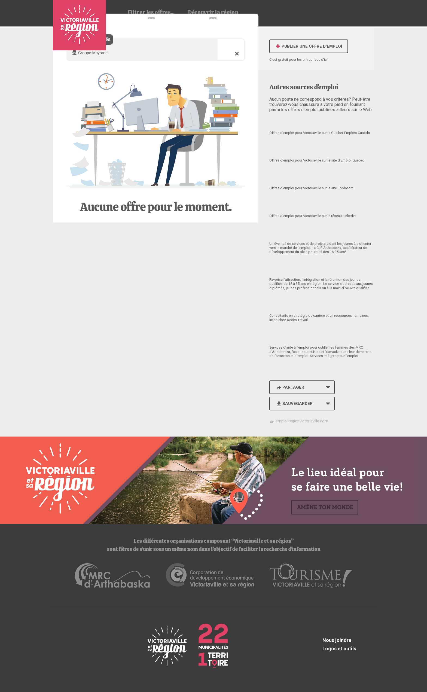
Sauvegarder (294, 403)
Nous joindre (336, 640)
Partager (289, 387)
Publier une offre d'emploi (308, 46)
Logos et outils (339, 648)
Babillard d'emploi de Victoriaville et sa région (79, 25)
